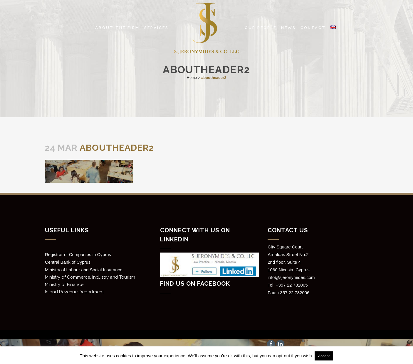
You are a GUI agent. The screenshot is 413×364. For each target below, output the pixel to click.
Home (192, 77)
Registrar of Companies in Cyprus (78, 254)
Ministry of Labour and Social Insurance (83, 269)
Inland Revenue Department (74, 291)
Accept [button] (324, 356)
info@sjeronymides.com (291, 277)
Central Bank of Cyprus (67, 262)
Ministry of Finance (64, 284)
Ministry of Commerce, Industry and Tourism (90, 277)
